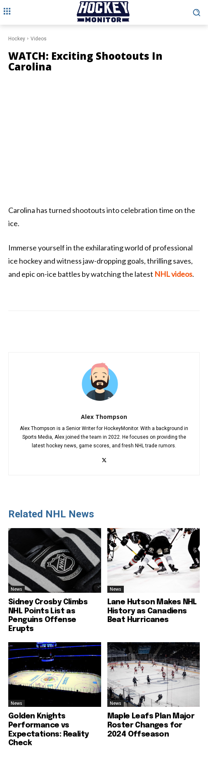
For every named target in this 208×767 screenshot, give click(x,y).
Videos (39, 39)
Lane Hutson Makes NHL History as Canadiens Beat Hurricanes (152, 611)
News (16, 589)
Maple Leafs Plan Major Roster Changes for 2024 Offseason (151, 725)
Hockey (16, 39)
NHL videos (173, 273)
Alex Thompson (104, 417)
